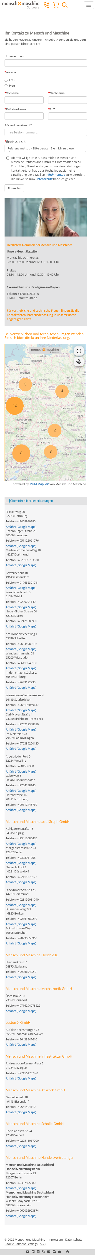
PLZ (52, 109)
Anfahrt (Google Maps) (21, 527)
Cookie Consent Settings (21, 1244)
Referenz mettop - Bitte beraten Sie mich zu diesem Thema (46, 148)
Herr (12, 85)
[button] (59, 1252)
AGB (42, 1244)
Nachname (57, 93)
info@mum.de (55, 175)
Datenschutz (43, 179)
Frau (12, 80)
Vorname (12, 93)
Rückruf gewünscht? (18, 125)
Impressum (55, 1239)
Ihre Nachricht (15, 141)
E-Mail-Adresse (16, 109)
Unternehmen (14, 56)
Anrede (11, 72)
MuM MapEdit (39, 484)
